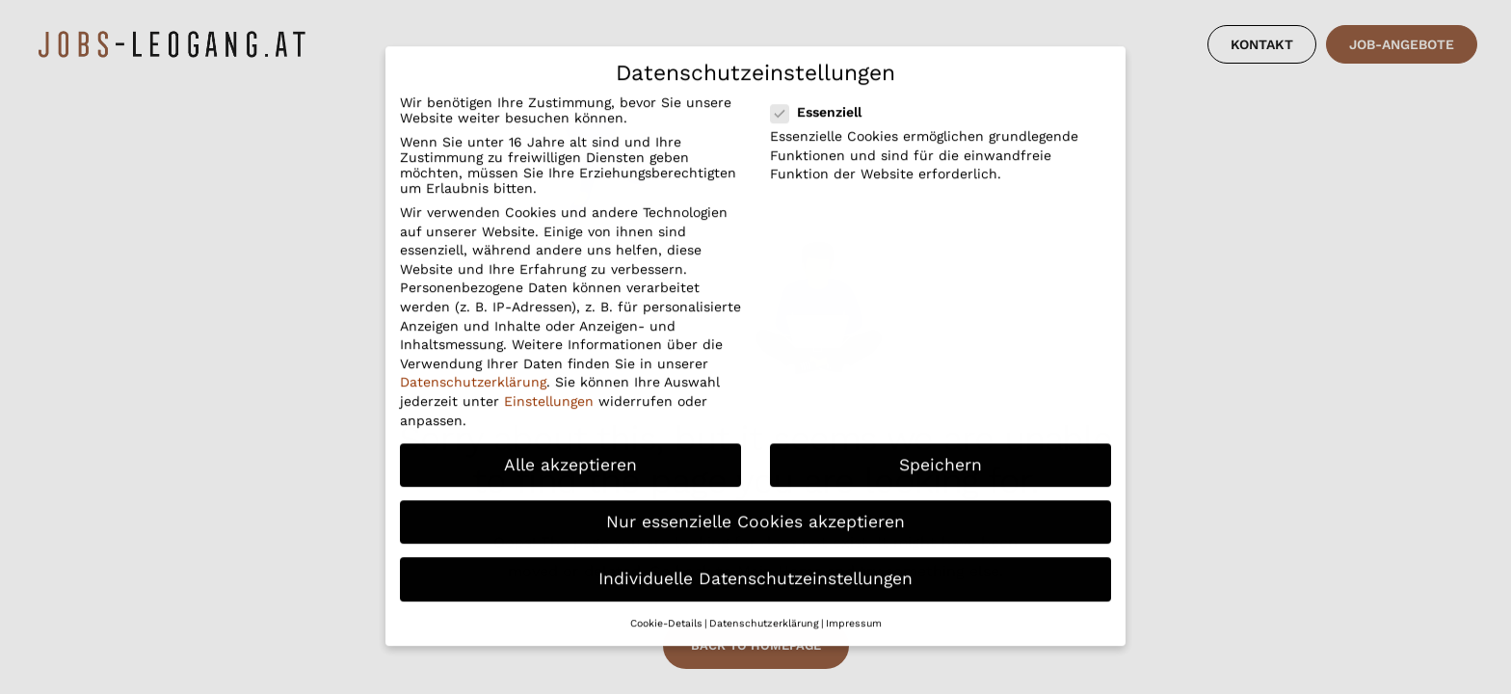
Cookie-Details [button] (666, 604)
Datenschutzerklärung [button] (764, 604)
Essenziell (828, 92)
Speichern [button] (940, 444)
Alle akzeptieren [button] (570, 444)
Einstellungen (549, 381)
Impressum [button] (854, 604)
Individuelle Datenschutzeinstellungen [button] (755, 559)
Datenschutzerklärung (473, 362)
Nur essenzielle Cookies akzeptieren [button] (755, 502)
